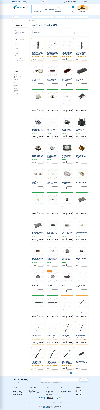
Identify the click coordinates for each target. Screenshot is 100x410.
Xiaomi (15, 94)
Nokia (15, 87)
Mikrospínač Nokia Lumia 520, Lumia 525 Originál (37, 156)
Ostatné (16, 55)
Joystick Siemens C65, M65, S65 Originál (37, 104)
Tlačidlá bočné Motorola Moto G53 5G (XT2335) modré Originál (37, 311)
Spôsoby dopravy (33, 390)
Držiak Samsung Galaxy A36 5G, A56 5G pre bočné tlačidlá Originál (52, 53)
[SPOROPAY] (41, 397)
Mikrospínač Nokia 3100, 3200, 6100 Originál (52, 130)
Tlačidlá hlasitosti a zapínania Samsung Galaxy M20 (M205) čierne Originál (66, 337)
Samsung (16, 90)
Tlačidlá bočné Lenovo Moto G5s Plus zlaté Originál (81, 285)
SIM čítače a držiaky (19, 60)
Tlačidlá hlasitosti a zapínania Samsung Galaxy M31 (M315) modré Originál (67, 363)
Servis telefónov (49, 394)
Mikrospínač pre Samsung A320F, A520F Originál (81, 156)
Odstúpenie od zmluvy (66, 391)
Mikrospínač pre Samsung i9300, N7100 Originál (37, 182)
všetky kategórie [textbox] (59, 6)
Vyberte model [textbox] (58, 11)
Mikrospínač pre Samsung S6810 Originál (81, 182)
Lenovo (15, 80)
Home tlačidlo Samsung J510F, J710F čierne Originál (81, 79)
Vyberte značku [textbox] (37, 11)
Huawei (16, 79)
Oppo (15, 88)
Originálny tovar (64, 390)
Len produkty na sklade (79, 32)
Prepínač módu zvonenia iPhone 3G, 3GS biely (67, 233)
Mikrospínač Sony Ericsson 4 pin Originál (52, 207)
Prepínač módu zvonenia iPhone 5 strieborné (52, 259)
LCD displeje (17, 48)
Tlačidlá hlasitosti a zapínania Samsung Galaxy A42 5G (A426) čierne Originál (51, 337)
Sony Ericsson (17, 93)
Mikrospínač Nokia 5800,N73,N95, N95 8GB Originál (67, 130)
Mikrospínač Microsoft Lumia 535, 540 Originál (81, 104)
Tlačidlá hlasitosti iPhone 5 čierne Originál (81, 362)
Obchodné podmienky (17, 394)
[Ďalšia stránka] (85, 373)
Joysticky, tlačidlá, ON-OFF (20, 37)
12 (79, 373)
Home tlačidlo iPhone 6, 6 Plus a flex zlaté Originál (37, 79)
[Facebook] (76, 391)
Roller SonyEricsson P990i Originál (51, 285)
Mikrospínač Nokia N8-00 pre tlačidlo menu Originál (66, 156)
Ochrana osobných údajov (17, 392)
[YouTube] (76, 394)
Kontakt (24, 1)
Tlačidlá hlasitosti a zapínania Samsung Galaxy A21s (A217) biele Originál (67, 311)
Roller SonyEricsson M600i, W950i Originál (66, 259)
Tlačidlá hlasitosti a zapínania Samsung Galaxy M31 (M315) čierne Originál (52, 363)
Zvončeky (17, 64)
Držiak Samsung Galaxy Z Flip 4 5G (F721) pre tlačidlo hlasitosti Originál (81, 54)
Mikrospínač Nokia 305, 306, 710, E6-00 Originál (37, 130)
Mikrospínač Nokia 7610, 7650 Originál (81, 130)
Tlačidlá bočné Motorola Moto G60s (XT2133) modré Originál (52, 311)
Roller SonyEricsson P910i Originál (36, 285)
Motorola (16, 85)
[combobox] (63, 7)
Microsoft (16, 84)
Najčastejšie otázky (50, 390)
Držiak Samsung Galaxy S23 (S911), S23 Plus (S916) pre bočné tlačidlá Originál (67, 54)
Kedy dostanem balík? (34, 392)
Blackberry (16, 77)
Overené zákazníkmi (16, 391)
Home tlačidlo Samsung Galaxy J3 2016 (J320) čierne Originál (52, 79)
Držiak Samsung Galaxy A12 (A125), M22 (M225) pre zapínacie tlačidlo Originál (37, 54)
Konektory (17, 44)
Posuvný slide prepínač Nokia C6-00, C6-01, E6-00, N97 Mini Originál (37, 233)
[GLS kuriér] (50, 398)
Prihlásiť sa (16, 1)
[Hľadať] (73, 7)
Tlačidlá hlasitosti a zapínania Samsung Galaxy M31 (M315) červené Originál (36, 363)
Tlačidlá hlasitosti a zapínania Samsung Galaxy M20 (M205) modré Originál (80, 337)
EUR (43, 1)
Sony (15, 91)
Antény (16, 30)
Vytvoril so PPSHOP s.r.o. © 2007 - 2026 (50, 407)
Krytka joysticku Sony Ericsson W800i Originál (67, 104)
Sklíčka (16, 62)
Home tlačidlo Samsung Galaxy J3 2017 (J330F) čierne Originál (67, 79)
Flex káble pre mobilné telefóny (20, 33)
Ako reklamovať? (49, 391)
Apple (15, 74)
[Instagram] (80, 391)
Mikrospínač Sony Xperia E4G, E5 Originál (67, 207)
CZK (47, 1)
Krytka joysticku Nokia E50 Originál (52, 104)
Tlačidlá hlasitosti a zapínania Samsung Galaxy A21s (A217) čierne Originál (81, 311)
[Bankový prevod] (58, 398)
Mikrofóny (17, 53)
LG (14, 82)
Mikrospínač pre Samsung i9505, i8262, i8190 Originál (52, 182)
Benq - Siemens (17, 76)
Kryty (16, 46)
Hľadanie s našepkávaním (82, 8)
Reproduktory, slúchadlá (20, 58)
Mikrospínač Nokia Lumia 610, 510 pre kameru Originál (52, 156)
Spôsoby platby (32, 391)
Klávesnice (17, 41)
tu (60, 406)
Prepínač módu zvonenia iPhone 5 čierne (37, 259)
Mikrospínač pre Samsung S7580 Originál (37, 207)
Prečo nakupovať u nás (17, 390)
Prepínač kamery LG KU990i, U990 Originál (52, 233)
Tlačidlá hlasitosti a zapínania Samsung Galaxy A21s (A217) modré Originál (37, 337)
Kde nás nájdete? (49, 392)
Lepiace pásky (18, 51)
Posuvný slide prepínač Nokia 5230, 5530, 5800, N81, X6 (81, 208)
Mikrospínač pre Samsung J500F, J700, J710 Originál (66, 182)
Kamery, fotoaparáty (19, 39)
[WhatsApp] (80, 394)
